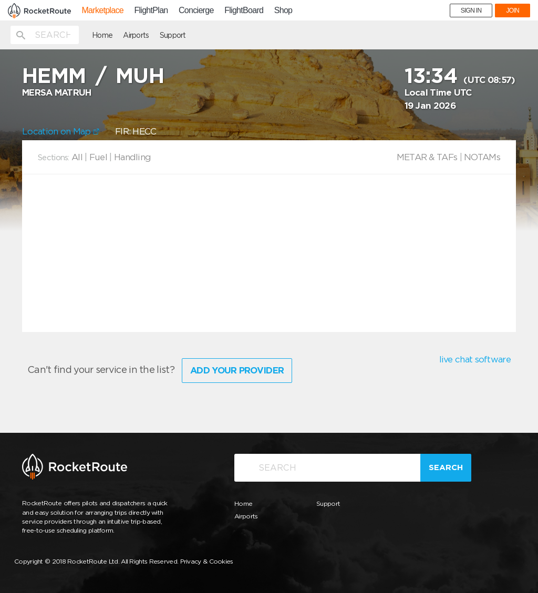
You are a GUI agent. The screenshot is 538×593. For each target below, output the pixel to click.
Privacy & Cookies (206, 561)
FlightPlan (151, 10)
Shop (283, 10)
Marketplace (102, 10)
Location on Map (60, 131)
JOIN (512, 10)
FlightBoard (243, 10)
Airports (136, 35)
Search (446, 467)
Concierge (196, 10)
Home (102, 35)
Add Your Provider (237, 370)
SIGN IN (471, 10)
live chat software (475, 359)
